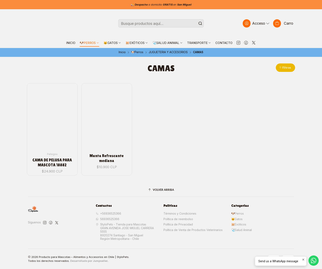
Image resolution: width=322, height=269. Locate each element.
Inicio (122, 52)
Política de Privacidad (178, 224)
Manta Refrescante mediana (107, 158)
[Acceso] (256, 23)
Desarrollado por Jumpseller (89, 260)
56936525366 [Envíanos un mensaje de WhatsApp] (107, 219)
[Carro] (283, 23)
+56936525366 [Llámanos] (108, 213)
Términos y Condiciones (179, 213)
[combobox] (161, 23)
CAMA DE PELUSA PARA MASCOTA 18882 (52, 162)
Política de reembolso (178, 219)
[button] (285, 67)
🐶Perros (137, 52)
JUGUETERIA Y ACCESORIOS (168, 52)
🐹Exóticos (238, 224)
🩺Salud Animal (241, 230)
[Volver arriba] (161, 190)
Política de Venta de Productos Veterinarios (193, 230)
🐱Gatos (237, 219)
